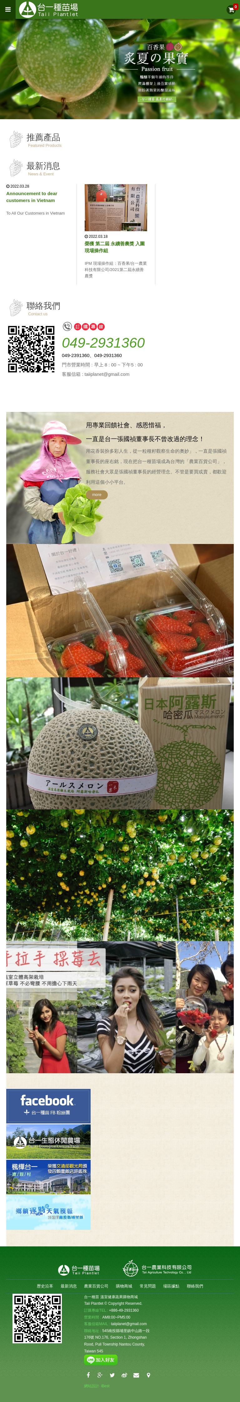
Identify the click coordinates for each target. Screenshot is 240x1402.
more (97, 494)
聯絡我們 (195, 1286)
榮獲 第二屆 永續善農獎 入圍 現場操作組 (115, 247)
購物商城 (124, 1286)
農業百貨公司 (96, 1286)
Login (112, 1386)
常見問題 (148, 1286)
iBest (105, 1386)
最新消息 (69, 1286)
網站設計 (91, 1386)
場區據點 (171, 1286)
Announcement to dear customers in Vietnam (31, 197)
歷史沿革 (45, 1286)
